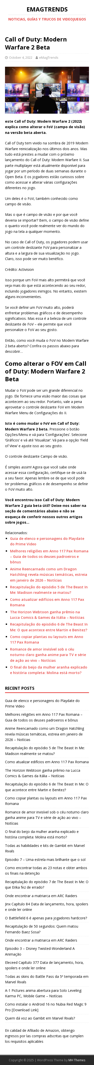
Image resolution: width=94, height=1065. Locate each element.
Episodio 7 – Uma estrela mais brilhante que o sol (45, 859)
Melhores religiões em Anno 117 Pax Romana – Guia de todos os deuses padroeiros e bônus (49, 557)
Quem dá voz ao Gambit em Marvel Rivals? (40, 1018)
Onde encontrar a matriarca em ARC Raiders (41, 895)
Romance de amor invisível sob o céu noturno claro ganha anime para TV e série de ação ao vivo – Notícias (48, 655)
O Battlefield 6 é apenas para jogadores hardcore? (46, 918)
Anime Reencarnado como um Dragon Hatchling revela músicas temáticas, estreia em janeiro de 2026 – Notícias (48, 575)
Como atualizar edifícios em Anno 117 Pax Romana (47, 761)
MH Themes (76, 1060)
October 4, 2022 (20, 57)
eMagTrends (48, 57)
